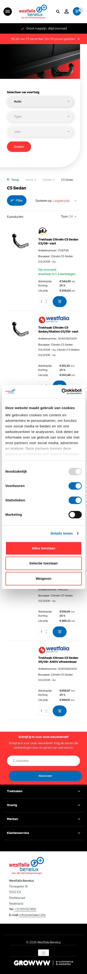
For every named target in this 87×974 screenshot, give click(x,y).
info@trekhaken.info (32, 915)
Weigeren (43, 578)
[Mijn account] (66, 11)
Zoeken (19, 147)
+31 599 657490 (25, 909)
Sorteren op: (43, 201)
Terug (13, 180)
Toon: (64, 216)
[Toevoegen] (60, 301)
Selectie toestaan (43, 563)
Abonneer (45, 776)
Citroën (49, 180)
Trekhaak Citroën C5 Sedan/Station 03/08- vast (58, 329)
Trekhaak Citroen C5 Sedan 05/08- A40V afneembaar (58, 660)
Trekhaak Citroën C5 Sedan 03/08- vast (58, 241)
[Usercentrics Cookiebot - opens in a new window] (62, 391)
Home (31, 180)
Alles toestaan (43, 548)
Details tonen (62, 533)
